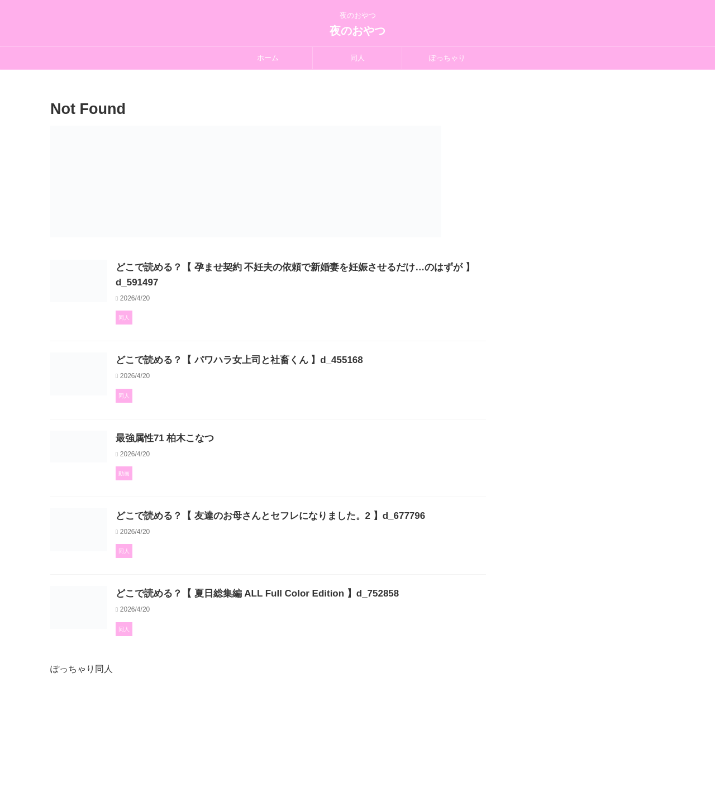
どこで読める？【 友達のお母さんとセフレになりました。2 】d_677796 (316, 566)
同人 (357, 58)
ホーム (268, 58)
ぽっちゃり (447, 58)
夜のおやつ (357, 31)
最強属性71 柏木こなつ (216, 480)
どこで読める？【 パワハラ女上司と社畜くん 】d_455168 (286, 374)
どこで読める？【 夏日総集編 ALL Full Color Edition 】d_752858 (303, 673)
